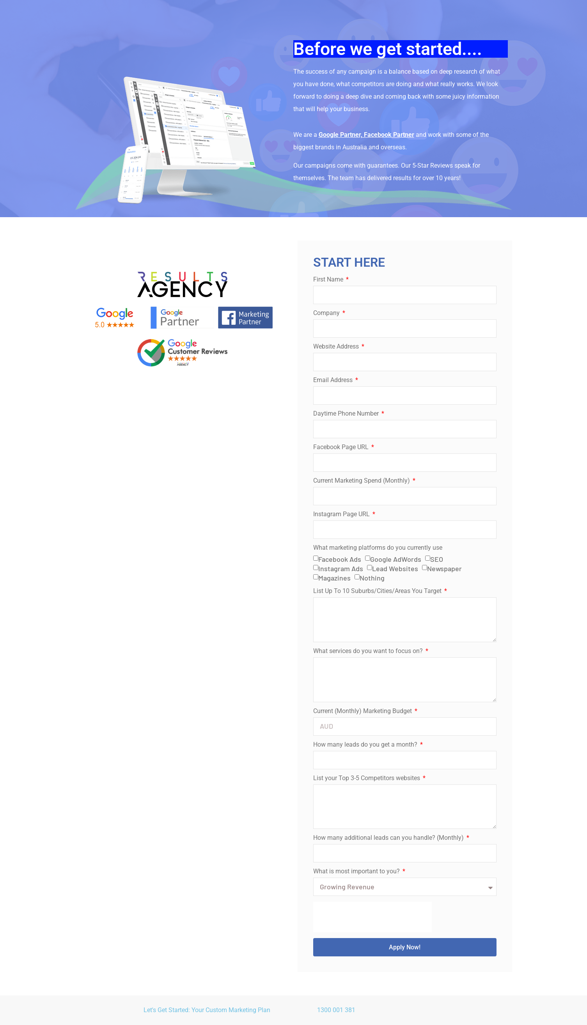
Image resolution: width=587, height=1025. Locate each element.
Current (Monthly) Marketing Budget (363, 711)
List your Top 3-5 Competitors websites (367, 778)
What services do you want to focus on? (368, 651)
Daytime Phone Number (346, 414)
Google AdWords (395, 559)
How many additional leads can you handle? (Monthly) (389, 838)
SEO (436, 559)
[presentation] (372, 917)
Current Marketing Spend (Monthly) (362, 481)
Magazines (334, 578)
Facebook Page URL (341, 447)
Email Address (333, 380)
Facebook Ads (339, 559)
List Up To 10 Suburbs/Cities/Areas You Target (378, 591)
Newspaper (444, 568)
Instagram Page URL (342, 514)
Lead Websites (395, 568)
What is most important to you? (357, 871)
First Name (329, 279)
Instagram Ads (340, 568)
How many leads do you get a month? (366, 745)
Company (327, 313)
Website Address (336, 346)
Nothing (372, 578)
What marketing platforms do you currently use (377, 548)
